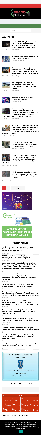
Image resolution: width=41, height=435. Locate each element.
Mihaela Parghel (16, 49)
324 (18, 188)
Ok (21, 432)
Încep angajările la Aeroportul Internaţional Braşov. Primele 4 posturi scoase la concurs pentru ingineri (24, 85)
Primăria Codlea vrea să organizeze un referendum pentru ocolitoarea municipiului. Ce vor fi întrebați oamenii (24, 175)
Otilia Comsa (24, 102)
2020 (20, 395)
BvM (22, 61)
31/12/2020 (6, 49)
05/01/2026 (6, 282)
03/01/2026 (6, 325)
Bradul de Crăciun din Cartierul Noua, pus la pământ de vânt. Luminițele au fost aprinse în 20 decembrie (20, 320)
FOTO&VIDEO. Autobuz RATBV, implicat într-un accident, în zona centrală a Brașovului (19, 257)
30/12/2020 (6, 90)
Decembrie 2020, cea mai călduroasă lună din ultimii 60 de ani (25, 57)
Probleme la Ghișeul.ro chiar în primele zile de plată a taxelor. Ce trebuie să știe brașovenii (18, 286)
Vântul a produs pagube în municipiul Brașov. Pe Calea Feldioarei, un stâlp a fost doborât (19, 345)
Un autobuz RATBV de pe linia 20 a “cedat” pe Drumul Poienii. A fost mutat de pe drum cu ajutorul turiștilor (18, 336)
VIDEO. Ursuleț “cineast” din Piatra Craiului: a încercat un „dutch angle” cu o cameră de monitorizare (25, 144)
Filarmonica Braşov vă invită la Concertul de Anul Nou (23, 98)
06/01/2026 (6, 253)
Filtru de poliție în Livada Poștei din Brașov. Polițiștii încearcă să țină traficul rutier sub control (20, 328)
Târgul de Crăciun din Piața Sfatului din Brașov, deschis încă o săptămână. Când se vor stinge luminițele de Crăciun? (19, 311)
